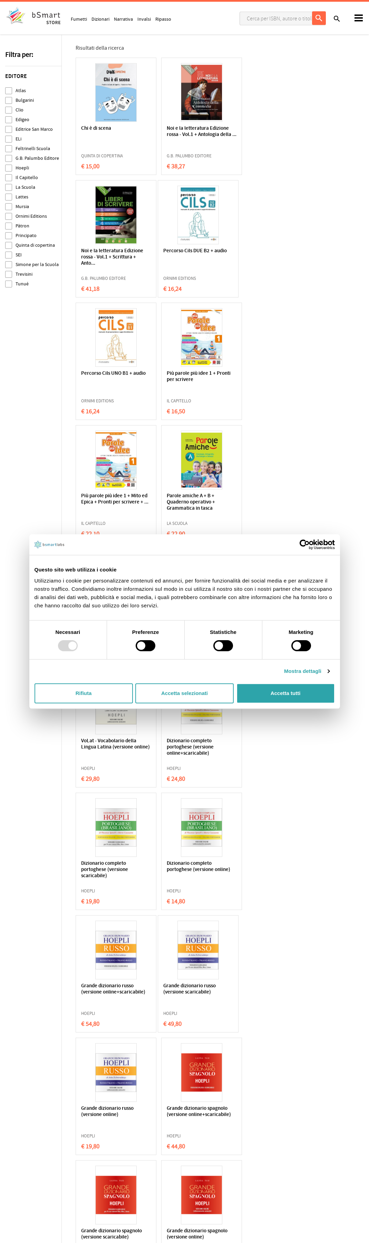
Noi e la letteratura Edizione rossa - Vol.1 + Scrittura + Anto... (257, 134)
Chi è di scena (96, 128)
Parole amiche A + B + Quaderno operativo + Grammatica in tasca (181, 379)
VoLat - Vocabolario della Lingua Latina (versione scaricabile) (108, 502)
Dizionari (100, 19)
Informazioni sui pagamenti (310, 1162)
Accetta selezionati (184, 693)
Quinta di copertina (35, 245)
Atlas (21, 91)
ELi (18, 139)
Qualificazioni (107, 1151)
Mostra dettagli (302, 671)
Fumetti (79, 19)
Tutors (196, 1162)
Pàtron (22, 226)
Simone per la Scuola (37, 264)
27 (202, 1048)
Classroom (201, 1151)
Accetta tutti (286, 693)
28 (219, 1048)
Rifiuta (84, 693)
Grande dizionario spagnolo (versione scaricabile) (102, 869)
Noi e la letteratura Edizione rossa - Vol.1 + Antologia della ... (182, 134)
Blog (194, 1184)
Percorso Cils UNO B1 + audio (182, 254)
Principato (26, 235)
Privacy (12, 1151)
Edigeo (22, 120)
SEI (19, 255)
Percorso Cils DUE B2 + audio (106, 254)
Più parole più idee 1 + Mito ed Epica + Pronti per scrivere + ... (111, 379)
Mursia (22, 206)
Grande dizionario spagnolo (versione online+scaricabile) (253, 747)
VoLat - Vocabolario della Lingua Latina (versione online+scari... (260, 379)
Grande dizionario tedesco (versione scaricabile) (110, 989)
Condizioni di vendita (71, 1151)
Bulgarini (25, 100)
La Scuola (25, 187)
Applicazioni (202, 1141)
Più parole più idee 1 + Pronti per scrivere (256, 254)
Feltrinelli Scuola (33, 148)
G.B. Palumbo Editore (37, 158)
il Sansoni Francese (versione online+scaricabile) (253, 992)
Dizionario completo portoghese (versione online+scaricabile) (255, 502)
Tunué (22, 284)
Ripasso (163, 19)
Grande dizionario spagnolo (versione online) (186, 866)
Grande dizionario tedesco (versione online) (186, 989)
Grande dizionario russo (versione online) (183, 744)
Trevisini (24, 274)
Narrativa (123, 19)
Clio (19, 110)
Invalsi (144, 19)
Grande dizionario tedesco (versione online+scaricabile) (261, 869)
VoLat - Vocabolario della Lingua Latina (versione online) (184, 502)
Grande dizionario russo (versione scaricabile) (107, 744)
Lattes (22, 197)
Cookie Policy (35, 1151)
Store (195, 1173)
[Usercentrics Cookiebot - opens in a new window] (304, 544)
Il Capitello (27, 177)
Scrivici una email (299, 1148)
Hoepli (22, 168)
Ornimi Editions (31, 216)
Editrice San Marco (34, 129)
